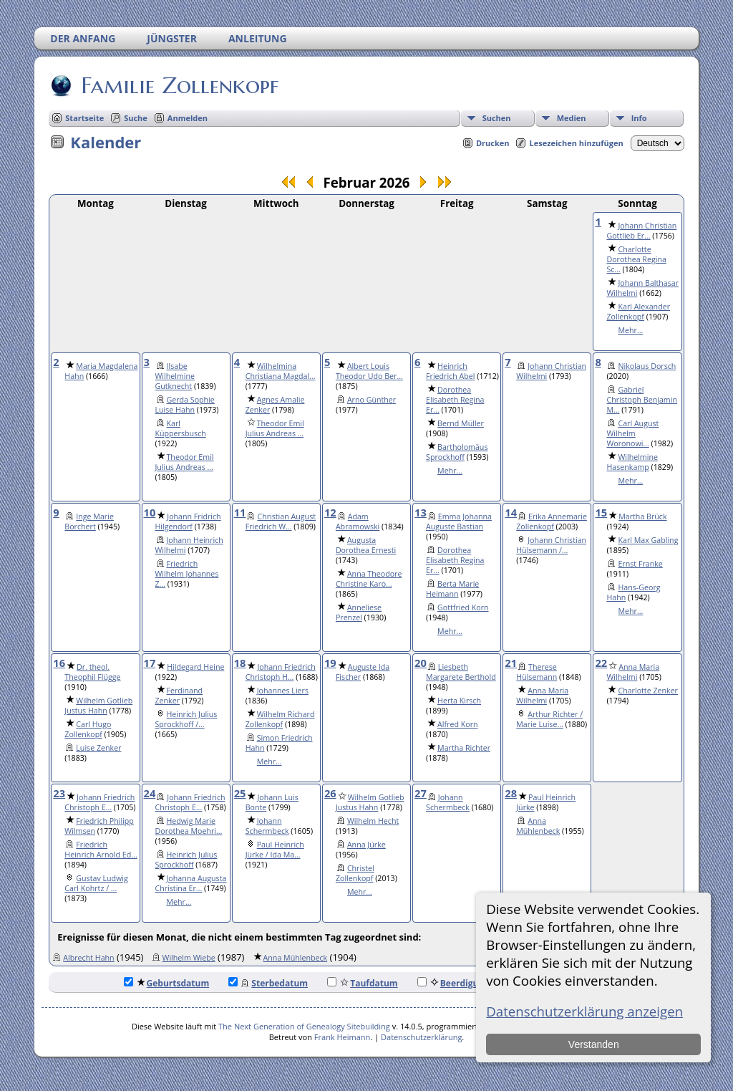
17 (150, 662)
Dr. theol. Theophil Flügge (92, 672)
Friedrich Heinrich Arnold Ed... (100, 850)
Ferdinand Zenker (179, 696)
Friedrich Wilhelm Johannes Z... (187, 574)
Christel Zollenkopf (355, 873)
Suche (135, 117)
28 (511, 793)
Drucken (493, 143)
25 (240, 793)
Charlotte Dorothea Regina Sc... (636, 259)
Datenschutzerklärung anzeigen (584, 1011)
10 (150, 512)
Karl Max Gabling (648, 540)
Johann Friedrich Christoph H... (281, 672)
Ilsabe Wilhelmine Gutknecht (175, 376)
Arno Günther (371, 400)
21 (511, 662)
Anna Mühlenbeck (538, 826)
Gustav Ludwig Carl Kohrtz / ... (96, 883)
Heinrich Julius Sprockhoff (186, 860)
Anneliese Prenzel (359, 612)
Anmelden (188, 117)
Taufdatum (362, 983)
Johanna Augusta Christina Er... (191, 883)
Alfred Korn (457, 724)
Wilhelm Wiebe (188, 958)
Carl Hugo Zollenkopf (87, 729)
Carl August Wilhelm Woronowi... (632, 433)
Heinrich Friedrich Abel (450, 371)
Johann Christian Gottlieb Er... (641, 231)
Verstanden (593, 1044)
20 (420, 662)
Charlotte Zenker (648, 691)
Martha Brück (642, 516)
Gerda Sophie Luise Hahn (185, 405)
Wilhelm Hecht (373, 821)
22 (601, 662)
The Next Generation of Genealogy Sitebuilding (304, 1026)
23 (59, 793)
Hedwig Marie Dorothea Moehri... (189, 826)
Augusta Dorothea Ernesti (366, 545)
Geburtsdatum (167, 983)
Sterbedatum (268, 983)
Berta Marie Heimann (452, 589)
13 (420, 512)
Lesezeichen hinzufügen (576, 143)
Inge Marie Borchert (89, 521)
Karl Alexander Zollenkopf (638, 312)
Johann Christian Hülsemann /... (551, 545)
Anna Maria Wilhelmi (542, 696)
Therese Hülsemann (536, 672)
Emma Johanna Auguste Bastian (459, 521)
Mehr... (630, 330)
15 (601, 512)
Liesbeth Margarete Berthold (461, 672)
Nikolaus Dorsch (647, 366)
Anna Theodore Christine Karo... (369, 579)
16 (59, 662)
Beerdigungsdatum (469, 983)
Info (639, 117)
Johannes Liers (283, 691)
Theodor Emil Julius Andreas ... (184, 462)
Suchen (496, 117)
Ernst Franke (640, 564)
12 (330, 512)
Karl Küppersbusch (180, 428)
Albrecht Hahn (88, 958)
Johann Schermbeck (267, 826)
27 (420, 793)
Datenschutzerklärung (421, 1037)
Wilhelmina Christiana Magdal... (281, 371)
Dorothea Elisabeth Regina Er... (455, 400)
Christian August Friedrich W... (281, 521)
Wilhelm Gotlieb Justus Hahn (98, 706)
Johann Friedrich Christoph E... (99, 802)
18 (240, 662)
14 (511, 512)
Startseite (84, 117)
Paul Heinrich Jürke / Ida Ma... (275, 850)
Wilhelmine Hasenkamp (632, 462)
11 (240, 512)
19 (330, 662)
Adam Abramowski (357, 521)
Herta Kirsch (459, 701)
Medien (571, 117)
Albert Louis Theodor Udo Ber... (369, 371)
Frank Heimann (342, 1037)
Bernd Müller (460, 423)
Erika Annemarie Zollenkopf (551, 521)
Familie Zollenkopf (178, 85)
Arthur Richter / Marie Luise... (549, 719)
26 (330, 793)
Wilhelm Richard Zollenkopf (280, 719)
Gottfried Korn (462, 607)
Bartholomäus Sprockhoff (456, 452)
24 (150, 793)
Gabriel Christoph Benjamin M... (641, 400)
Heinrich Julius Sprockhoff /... (186, 719)
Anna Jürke (366, 845)
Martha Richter (463, 748)
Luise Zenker (98, 748)
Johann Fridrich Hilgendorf (188, 521)
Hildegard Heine (195, 667)
